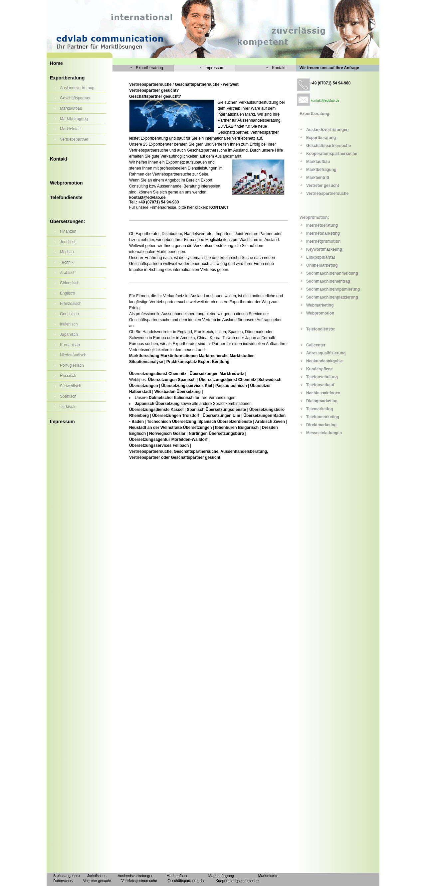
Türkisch (67, 406)
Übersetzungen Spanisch (171, 379)
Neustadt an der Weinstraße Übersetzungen (170, 427)
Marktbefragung (74, 118)
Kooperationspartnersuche (331, 153)
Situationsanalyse (146, 361)
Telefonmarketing (322, 417)
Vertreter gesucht (322, 185)
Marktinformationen (179, 355)
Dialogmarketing (321, 401)
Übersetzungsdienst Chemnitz (157, 373)
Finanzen (68, 231)
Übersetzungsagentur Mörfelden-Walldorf (168, 439)
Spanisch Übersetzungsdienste (216, 409)
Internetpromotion (323, 241)
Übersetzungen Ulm (221, 415)
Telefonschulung (322, 377)
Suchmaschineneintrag (328, 281)
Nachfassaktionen (323, 393)
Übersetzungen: (67, 221)
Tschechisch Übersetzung (172, 421)
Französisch (71, 303)
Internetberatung (322, 225)
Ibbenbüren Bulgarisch (237, 427)
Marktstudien (242, 355)
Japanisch (69, 334)
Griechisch (69, 314)
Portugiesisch (72, 365)
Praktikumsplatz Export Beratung (197, 361)
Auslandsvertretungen (327, 129)
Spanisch (68, 396)
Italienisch (69, 324)
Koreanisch (70, 344)
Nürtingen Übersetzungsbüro (216, 433)
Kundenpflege (319, 369)
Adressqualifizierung (326, 353)
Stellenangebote (66, 876)
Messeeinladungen (324, 433)
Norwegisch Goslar (167, 433)
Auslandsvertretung (77, 87)
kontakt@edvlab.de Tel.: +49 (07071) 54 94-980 (154, 199)
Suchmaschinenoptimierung (333, 289)
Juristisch (68, 241)
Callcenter (315, 345)
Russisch (68, 375)
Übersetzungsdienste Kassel (156, 409)
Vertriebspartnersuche (327, 193)
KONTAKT (219, 207)
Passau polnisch (230, 385)
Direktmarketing (321, 425)
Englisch (67, 293)
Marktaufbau (71, 108)
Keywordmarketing (324, 249)
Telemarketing (319, 409)
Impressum (62, 421)
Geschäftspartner (75, 98)
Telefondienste (66, 197)
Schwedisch (70, 386)
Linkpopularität (320, 257)
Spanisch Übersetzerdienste (225, 421)
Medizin (67, 252)
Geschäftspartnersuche (328, 145)
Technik (67, 262)
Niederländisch (73, 355)
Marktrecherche (213, 355)
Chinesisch (70, 283)
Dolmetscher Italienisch (171, 397)
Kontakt (58, 159)
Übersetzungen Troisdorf (175, 415)
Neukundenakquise (324, 361)
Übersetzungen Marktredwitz (217, 373)
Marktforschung (144, 355)
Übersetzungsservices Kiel (186, 385)
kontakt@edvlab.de (325, 100)
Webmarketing (319, 305)
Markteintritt (70, 129)
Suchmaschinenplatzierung (332, 297)
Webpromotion (66, 183)
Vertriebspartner (74, 139)
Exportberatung (67, 77)
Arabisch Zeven (270, 421)
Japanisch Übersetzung (157, 403)
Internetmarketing (323, 233)
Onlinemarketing (322, 265)
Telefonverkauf (320, 385)
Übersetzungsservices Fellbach (159, 445)
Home (56, 63)
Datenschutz (63, 881)
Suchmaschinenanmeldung (332, 273)
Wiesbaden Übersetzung (177, 391)
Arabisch (68, 272)
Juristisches (96, 876)
